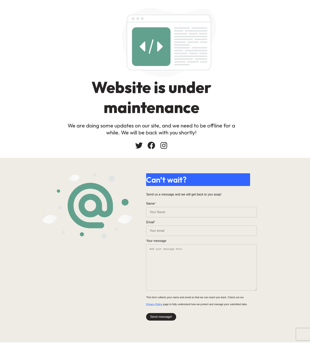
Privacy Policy (163, 304)
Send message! (170, 317)
